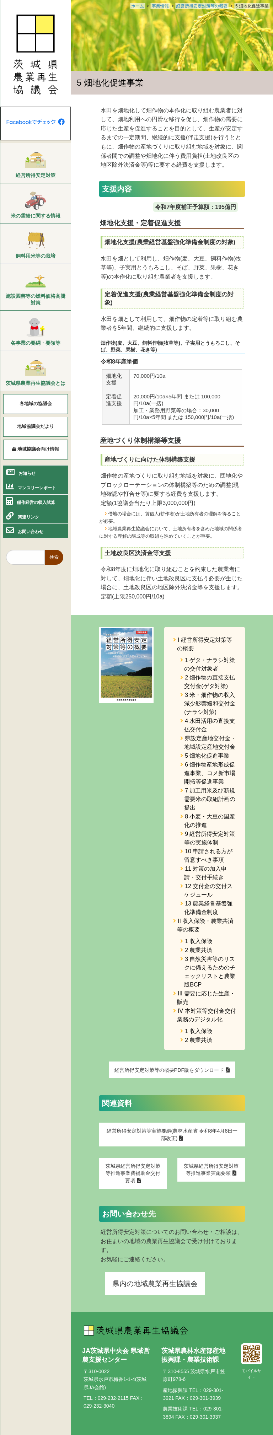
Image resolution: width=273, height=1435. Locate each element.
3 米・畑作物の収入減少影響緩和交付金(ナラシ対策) (209, 703)
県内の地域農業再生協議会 (155, 1284)
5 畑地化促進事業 (207, 756)
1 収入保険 (198, 941)
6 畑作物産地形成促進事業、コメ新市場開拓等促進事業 (209, 773)
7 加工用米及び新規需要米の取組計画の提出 (209, 799)
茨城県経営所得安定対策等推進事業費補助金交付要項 (133, 1173)
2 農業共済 (198, 950)
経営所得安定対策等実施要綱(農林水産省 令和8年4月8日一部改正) (172, 1134)
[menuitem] (35, 165)
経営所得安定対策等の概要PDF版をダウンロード (169, 1070)
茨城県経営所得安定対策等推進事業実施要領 (211, 1169)
